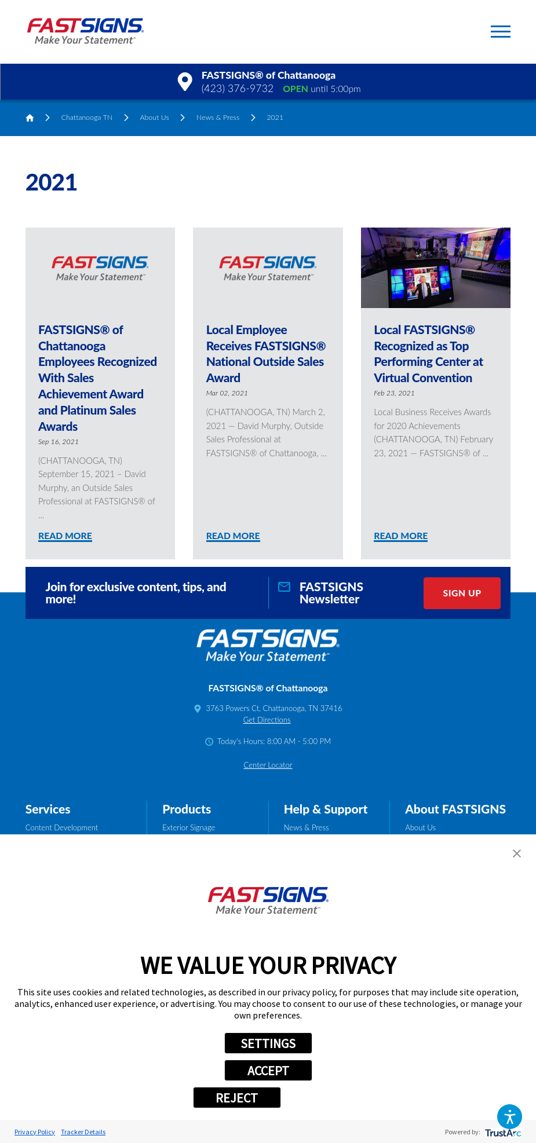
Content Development (62, 827)
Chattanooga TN (87, 117)
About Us (154, 117)
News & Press (217, 117)
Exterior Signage (188, 827)
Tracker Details (83, 1131)
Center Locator (268, 765)
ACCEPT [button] (268, 1071)
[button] (509, 1116)
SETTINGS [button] (268, 1043)
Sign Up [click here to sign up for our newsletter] (462, 592)
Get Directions (267, 719)
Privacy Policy (34, 1131)
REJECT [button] (237, 1098)
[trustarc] (502, 1131)
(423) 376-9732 (238, 88)
